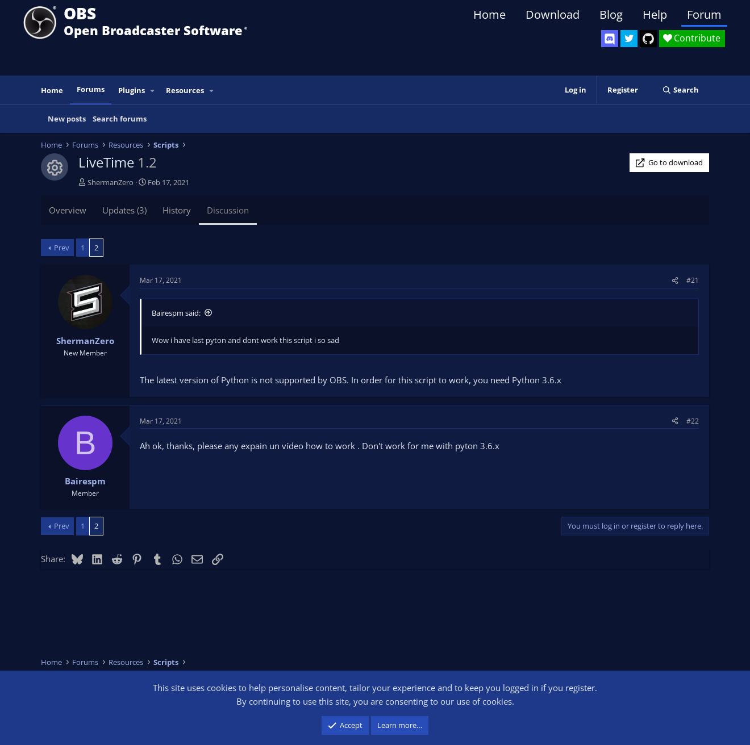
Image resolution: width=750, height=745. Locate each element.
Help (655, 14)
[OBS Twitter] (629, 38)
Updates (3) (124, 210)
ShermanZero (111, 182)
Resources (185, 90)
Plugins (131, 90)
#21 (692, 280)
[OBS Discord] (609, 38)
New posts (67, 119)
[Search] (680, 90)
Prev (61, 247)
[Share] (675, 280)
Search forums (120, 119)
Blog (611, 14)
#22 (692, 421)
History (177, 210)
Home (489, 14)
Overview (67, 210)
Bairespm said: (176, 313)
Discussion (228, 210)
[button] (153, 90)
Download (553, 14)
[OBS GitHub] (648, 38)
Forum (704, 14)
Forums (91, 89)
